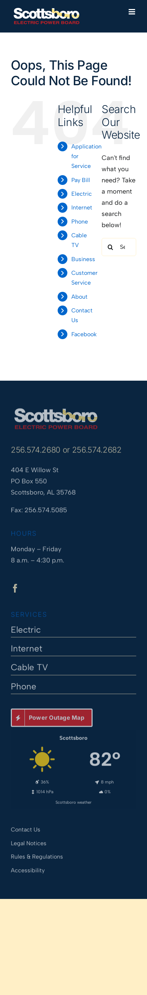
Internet (81, 207)
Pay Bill (80, 180)
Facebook (84, 334)
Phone (79, 221)
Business (83, 259)
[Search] (111, 247)
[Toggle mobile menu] (132, 12)
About (79, 296)
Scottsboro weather (73, 799)
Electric (81, 193)
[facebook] (15, 591)
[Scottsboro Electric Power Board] (56, 408)
